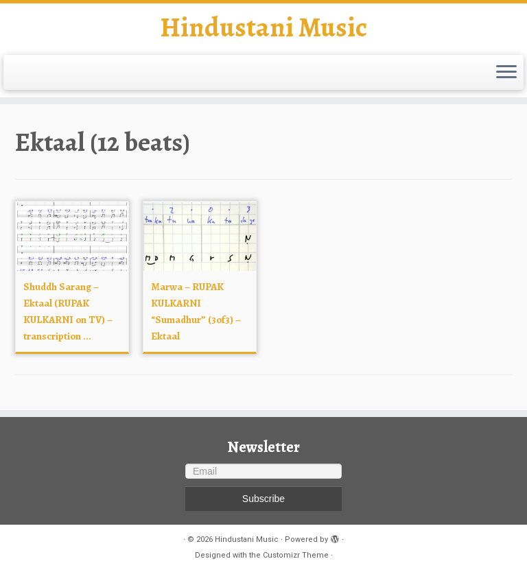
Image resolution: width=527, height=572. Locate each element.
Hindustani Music (263, 27)
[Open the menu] (506, 72)
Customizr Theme (296, 555)
